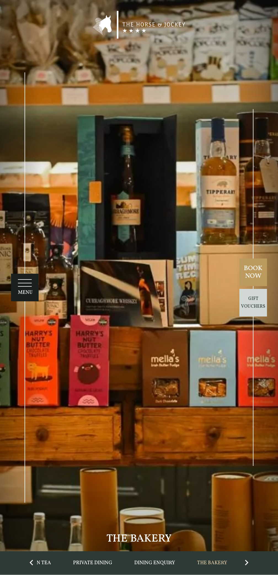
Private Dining (92, 563)
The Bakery (212, 563)
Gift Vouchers (253, 303)
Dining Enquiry (154, 563)
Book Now (253, 272)
